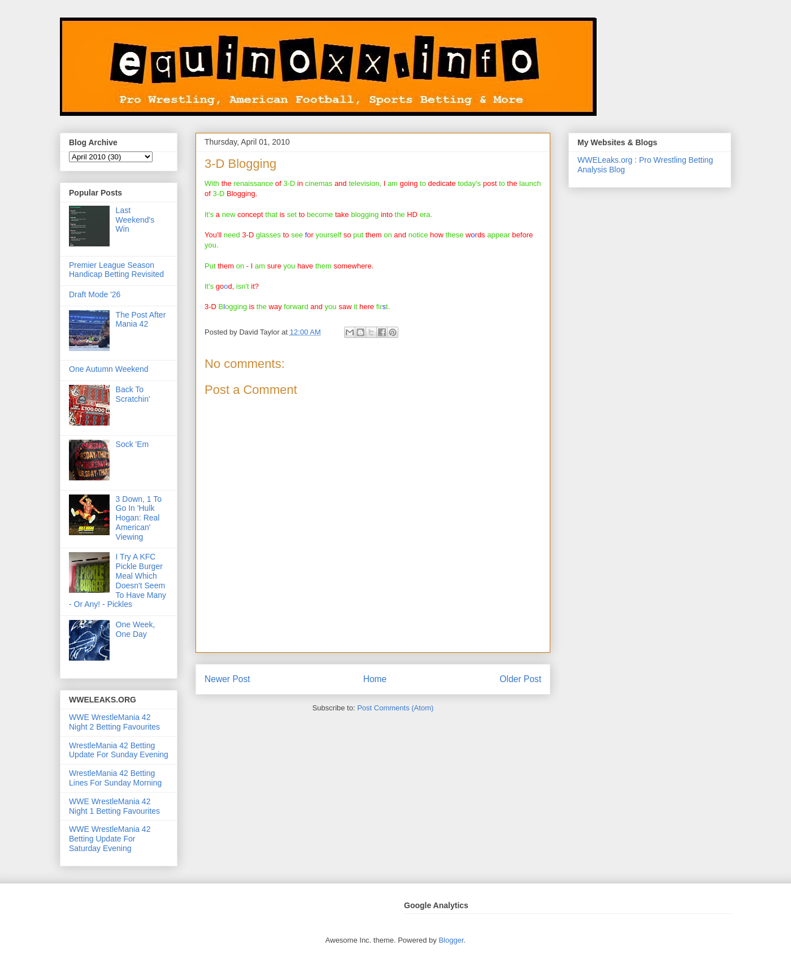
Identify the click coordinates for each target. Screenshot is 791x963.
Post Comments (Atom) (395, 708)
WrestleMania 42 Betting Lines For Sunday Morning (115, 778)
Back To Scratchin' (133, 394)
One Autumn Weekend (109, 369)
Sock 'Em (132, 444)
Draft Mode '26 (94, 294)
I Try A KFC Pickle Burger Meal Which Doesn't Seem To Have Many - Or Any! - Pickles (117, 580)
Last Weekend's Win (135, 220)
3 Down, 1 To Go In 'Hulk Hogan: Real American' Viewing (139, 517)
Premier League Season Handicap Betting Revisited (116, 270)
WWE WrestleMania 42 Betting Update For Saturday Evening (109, 839)
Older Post (520, 679)
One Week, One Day (135, 629)
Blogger (450, 940)
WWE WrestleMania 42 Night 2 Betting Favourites (114, 722)
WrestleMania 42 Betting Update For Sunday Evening (118, 750)
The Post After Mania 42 (141, 319)
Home (375, 679)
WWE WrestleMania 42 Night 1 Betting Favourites (114, 806)
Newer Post (227, 679)
